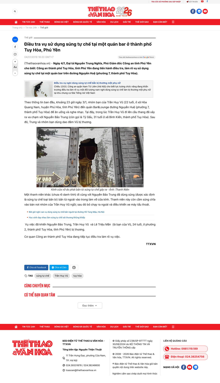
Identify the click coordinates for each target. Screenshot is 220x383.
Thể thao (45, 22)
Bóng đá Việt (61, 22)
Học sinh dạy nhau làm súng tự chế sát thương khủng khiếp (57, 217)
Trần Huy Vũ (61, 275)
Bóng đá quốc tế (82, 22)
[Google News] (136, 58)
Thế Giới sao (142, 22)
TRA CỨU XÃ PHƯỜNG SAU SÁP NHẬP (166, 2)
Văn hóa (101, 22)
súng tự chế (42, 275)
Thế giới (44, 28)
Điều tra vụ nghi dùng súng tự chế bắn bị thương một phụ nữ (87, 83)
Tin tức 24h (28, 22)
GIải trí (127, 22)
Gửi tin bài (192, 2)
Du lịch (114, 22)
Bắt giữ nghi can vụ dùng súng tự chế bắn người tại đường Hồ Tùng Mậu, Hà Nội (66, 212)
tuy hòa (77, 275)
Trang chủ (17, 28)
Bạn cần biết (160, 22)
